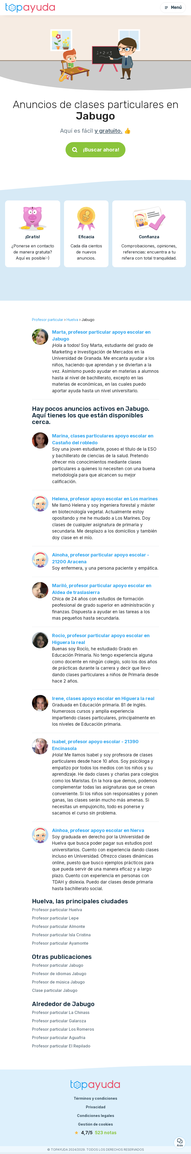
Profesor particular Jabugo (57, 965)
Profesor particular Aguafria (58, 1037)
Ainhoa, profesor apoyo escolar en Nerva (98, 830)
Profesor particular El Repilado (61, 1045)
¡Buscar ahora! (95, 150)
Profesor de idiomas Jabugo (59, 973)
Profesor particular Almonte (58, 926)
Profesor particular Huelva (57, 909)
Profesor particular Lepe (55, 918)
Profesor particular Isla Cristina (61, 934)
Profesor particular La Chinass (60, 1012)
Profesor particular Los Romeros (63, 1029)
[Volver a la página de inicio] (30, 8)
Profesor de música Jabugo (58, 982)
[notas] (95, 1133)
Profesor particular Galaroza (59, 1020)
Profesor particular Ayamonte (60, 943)
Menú (173, 7)
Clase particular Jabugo (54, 990)
